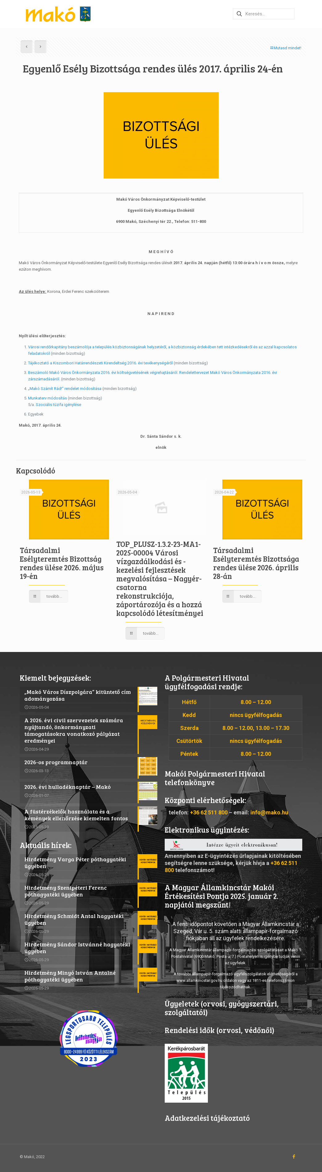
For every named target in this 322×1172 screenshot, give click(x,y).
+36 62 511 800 (209, 812)
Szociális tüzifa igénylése (59, 404)
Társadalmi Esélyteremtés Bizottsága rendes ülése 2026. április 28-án (256, 563)
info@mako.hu (269, 812)
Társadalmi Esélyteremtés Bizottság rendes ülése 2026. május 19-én (62, 563)
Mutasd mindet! (285, 48)
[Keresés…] (264, 13)
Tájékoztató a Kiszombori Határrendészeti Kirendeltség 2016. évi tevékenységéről (100, 363)
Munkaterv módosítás (48, 398)
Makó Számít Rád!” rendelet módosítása (65, 388)
